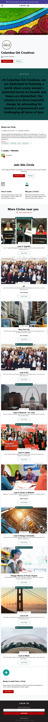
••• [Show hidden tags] (31, 143)
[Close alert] (46, 2)
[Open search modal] (46, 5)
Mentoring (13, 143)
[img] (24, 231)
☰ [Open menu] (2, 6)
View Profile (24, 253)
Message (18, 61)
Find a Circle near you (24, 213)
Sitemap (32, 720)
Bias (19, 143)
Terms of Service (18, 720)
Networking (25, 143)
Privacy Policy (26, 720)
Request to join (7, 61)
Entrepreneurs (5, 143)
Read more (3, 141)
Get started (8, 691)
